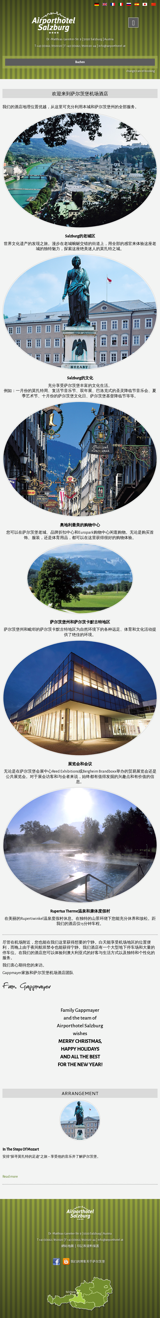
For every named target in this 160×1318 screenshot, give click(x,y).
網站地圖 (67, 1246)
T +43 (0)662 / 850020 (48, 46)
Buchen (80, 62)
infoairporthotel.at (111, 46)
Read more (10, 1176)
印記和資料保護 (88, 1246)
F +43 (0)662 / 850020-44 (80, 1239)
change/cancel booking (140, 71)
